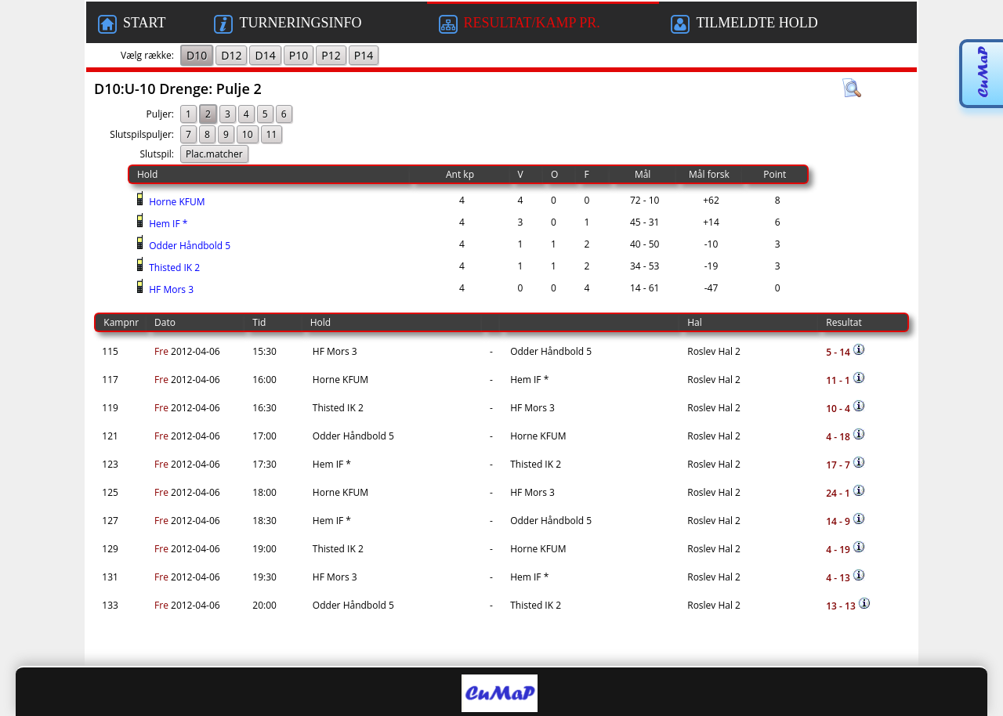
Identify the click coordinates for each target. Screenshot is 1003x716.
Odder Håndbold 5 (188, 245)
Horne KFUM (176, 201)
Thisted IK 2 (173, 267)
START (131, 24)
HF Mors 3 (170, 289)
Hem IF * (167, 223)
